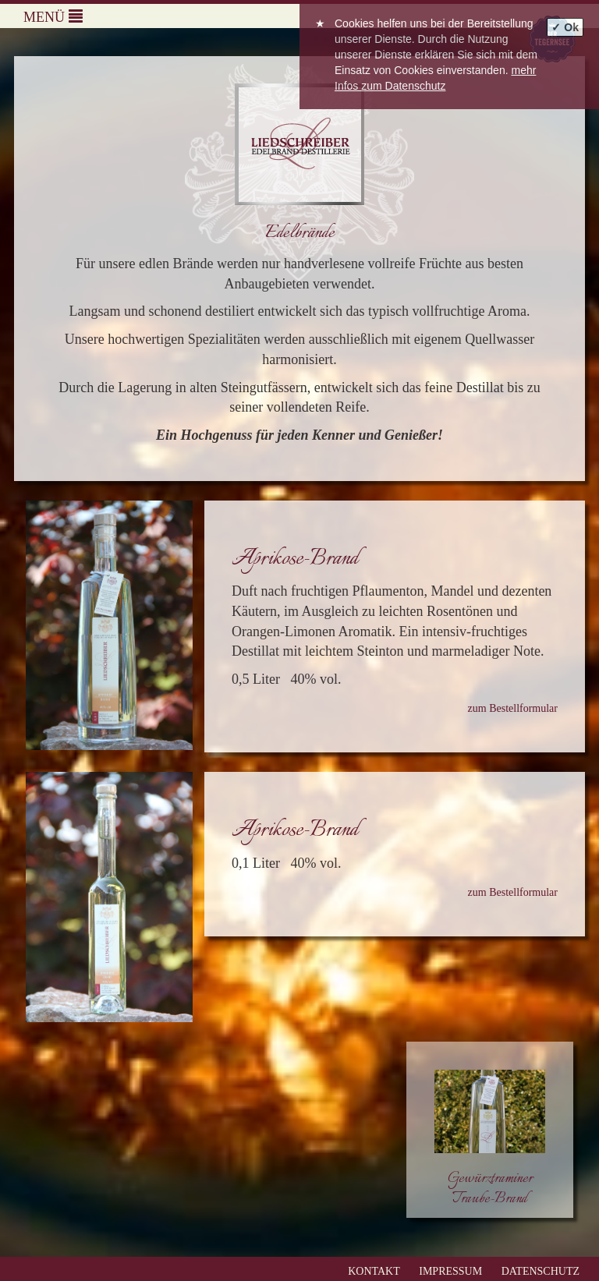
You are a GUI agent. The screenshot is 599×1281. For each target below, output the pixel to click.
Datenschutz (541, 1271)
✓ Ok (565, 27)
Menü (53, 17)
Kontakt (374, 1271)
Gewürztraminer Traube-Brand (490, 1189)
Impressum (450, 1271)
